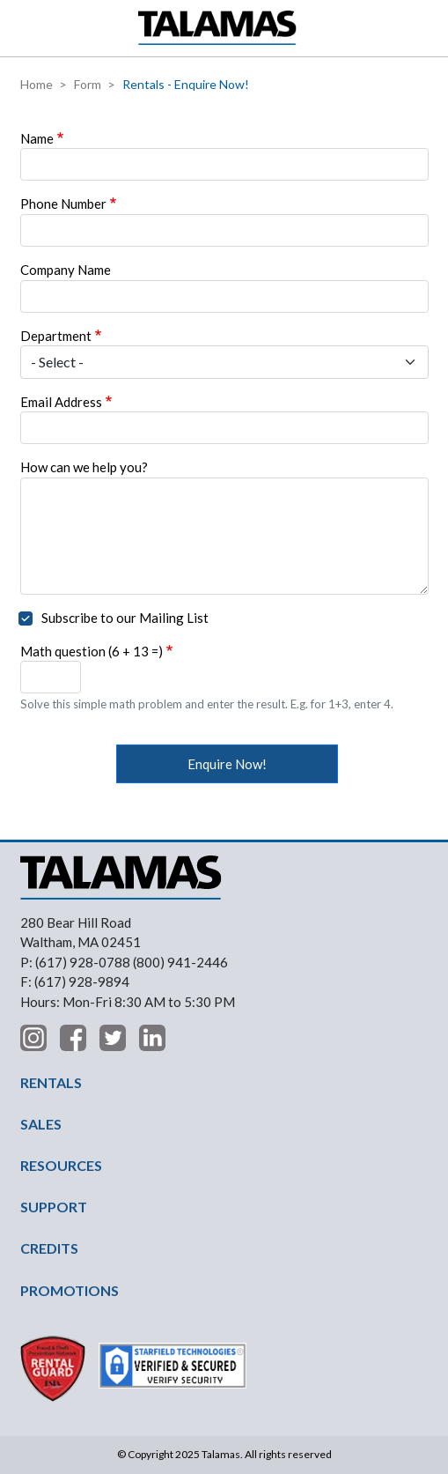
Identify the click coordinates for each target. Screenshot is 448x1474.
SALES (41, 1123)
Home (36, 84)
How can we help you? (84, 467)
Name (37, 138)
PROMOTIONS (69, 1290)
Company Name (65, 270)
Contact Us (426, 28)
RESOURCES (61, 1165)
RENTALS (51, 1082)
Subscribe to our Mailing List (125, 618)
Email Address (61, 402)
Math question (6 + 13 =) (91, 651)
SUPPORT (53, 1206)
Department (56, 336)
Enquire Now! (227, 764)
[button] (24, 28)
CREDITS (49, 1248)
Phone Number (63, 203)
